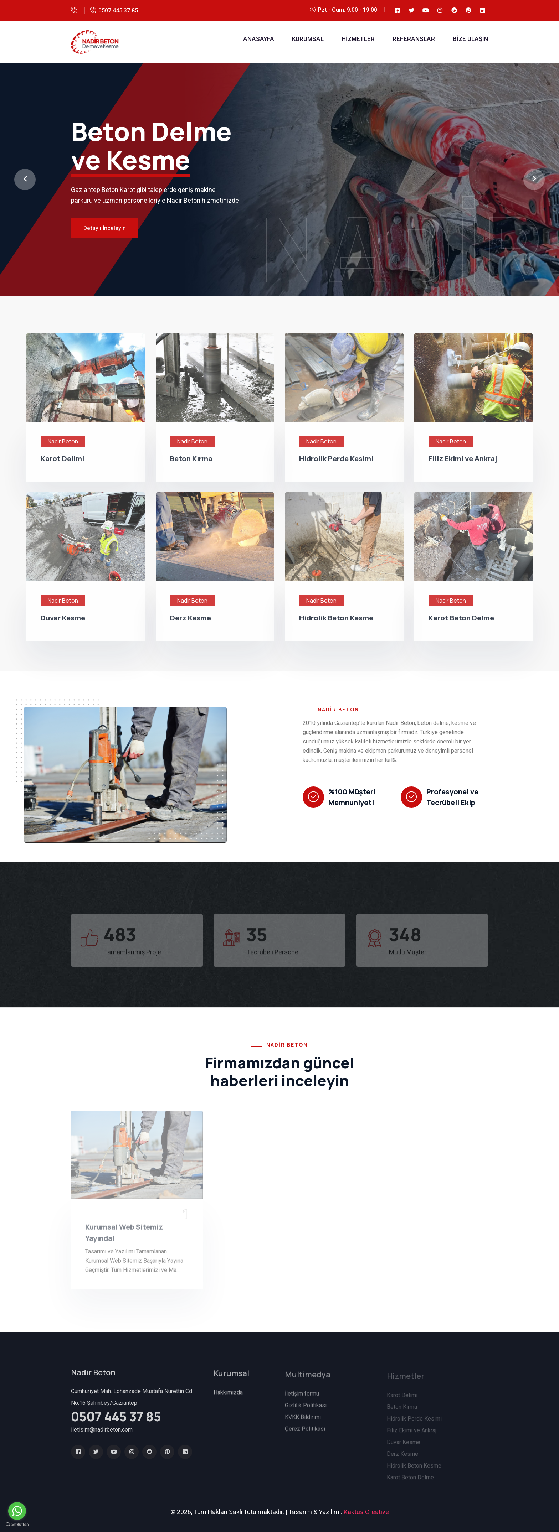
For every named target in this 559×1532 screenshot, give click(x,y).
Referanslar (414, 39)
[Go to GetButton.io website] (17, 1524)
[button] (25, 179)
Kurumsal (308, 39)
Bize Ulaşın (470, 39)
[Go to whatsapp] (17, 1511)
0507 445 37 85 (118, 10)
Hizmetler (358, 39)
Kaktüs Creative (366, 1512)
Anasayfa (258, 39)
